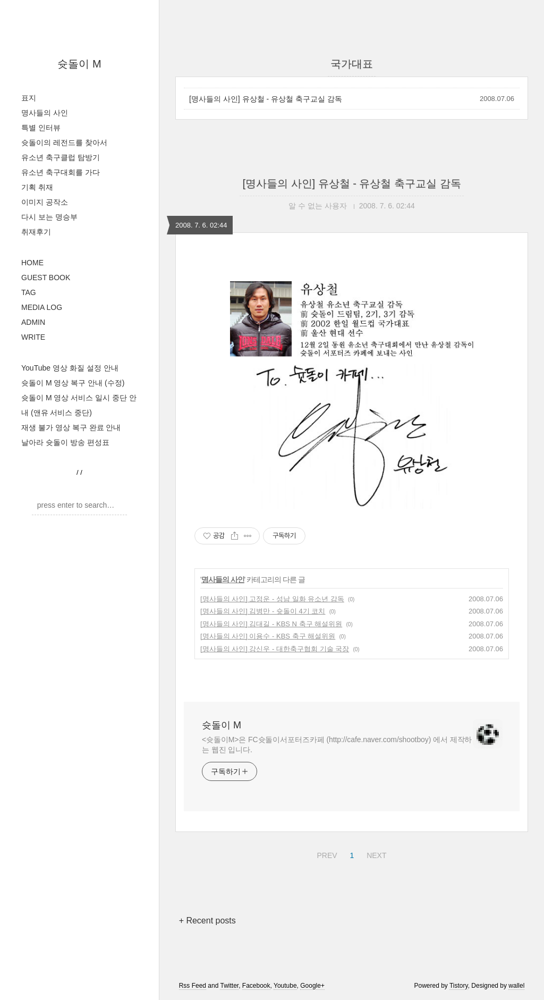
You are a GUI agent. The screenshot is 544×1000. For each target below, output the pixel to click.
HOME (32, 262)
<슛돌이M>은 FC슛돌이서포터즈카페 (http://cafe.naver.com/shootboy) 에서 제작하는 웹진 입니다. (337, 744)
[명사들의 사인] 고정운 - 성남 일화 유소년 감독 (272, 599)
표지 (28, 98)
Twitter (229, 985)
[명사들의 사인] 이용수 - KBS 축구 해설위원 (267, 636)
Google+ (312, 985)
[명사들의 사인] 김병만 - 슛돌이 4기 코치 (262, 611)
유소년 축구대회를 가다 (60, 172)
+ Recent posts (207, 920)
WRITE (33, 337)
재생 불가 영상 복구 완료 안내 (71, 427)
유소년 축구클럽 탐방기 (60, 157)
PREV (325, 854)
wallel (516, 985)
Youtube (285, 985)
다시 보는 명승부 (49, 217)
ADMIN (33, 322)
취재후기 (36, 232)
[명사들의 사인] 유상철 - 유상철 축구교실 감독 (265, 99)
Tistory (458, 985)
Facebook (256, 985)
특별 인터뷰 (41, 127)
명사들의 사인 (44, 112)
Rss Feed (192, 985)
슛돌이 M (79, 64)
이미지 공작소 (44, 202)
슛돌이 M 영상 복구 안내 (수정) (72, 383)
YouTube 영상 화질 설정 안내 (69, 368)
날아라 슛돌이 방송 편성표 (65, 442)
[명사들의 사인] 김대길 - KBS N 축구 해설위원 (271, 624)
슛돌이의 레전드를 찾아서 (64, 142)
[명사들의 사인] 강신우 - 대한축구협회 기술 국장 (274, 649)
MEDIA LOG (41, 307)
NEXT (375, 854)
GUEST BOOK (45, 277)
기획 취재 (37, 187)
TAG (28, 292)
